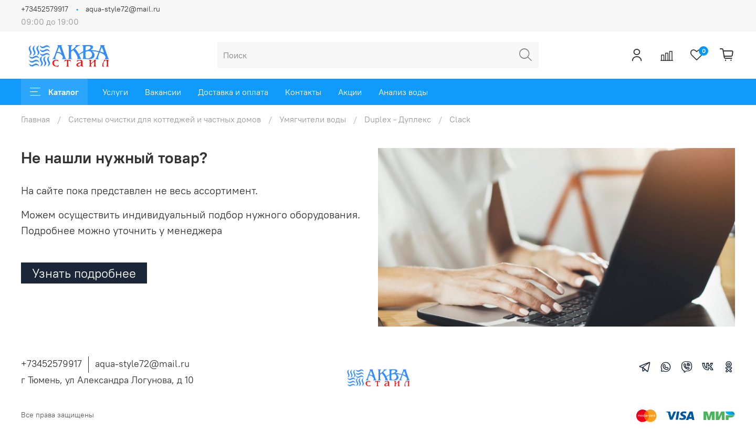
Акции (350, 92)
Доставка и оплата (233, 92)
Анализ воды (403, 92)
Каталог (54, 92)
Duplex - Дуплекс (397, 119)
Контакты (303, 92)
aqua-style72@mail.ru (123, 9)
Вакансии (163, 92)
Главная (35, 119)
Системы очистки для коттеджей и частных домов (164, 119)
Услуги (115, 92)
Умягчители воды (312, 119)
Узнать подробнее (84, 273)
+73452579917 (44, 9)
